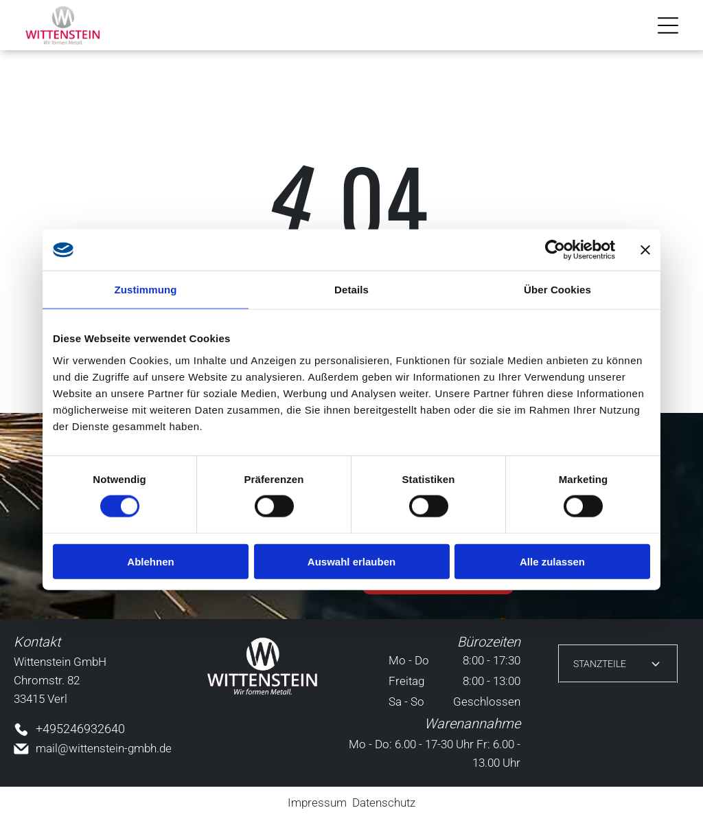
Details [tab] (351, 289)
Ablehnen (150, 562)
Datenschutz (383, 802)
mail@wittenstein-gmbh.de (104, 748)
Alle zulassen (552, 562)
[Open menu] (668, 25)
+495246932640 (80, 728)
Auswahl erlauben (351, 562)
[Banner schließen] (645, 250)
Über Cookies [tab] (557, 289)
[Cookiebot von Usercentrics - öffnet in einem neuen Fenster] (555, 250)
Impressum (317, 802)
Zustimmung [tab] (146, 289)
